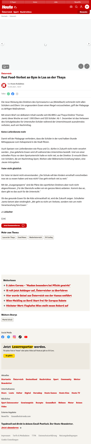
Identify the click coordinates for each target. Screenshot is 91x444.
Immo (35, 2)
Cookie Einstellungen (9, 439)
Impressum (5, 435)
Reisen (79, 403)
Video (3, 406)
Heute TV (76, 393)
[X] (8, 337)
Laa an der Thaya (8, 237)
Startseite (4, 16)
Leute (11, 393)
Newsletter (6, 383)
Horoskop (37, 393)
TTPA (34, 435)
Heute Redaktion (17, 84)
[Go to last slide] (2, 43)
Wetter (77, 379)
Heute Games (50, 393)
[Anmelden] (81, 6)
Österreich (7, 12)
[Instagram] (14, 337)
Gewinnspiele (27, 403)
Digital (28, 393)
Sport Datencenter (10, 403)
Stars (3, 393)
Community (66, 379)
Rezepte (39, 403)
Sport (16, 12)
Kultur (19, 393)
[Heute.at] (7, 7)
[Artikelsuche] (76, 6)
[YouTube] (25, 337)
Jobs (55, 2)
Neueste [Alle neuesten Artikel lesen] (83, 12)
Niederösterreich (35, 237)
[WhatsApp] (8, 94)
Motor (71, 403)
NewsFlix (78, 2)
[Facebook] (12, 94)
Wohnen (62, 403)
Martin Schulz (7, 320)
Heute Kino (64, 393)
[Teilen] (17, 94)
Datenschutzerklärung (48, 435)
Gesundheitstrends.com (21, 416)
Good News (22, 237)
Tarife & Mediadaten (21, 435)
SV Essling (49, 237)
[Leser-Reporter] (71, 6)
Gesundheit (51, 403)
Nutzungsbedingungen (68, 435)
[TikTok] (20, 337)
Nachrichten (26, 12)
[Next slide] (88, 43)
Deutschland (31, 379)
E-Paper (13, 2)
